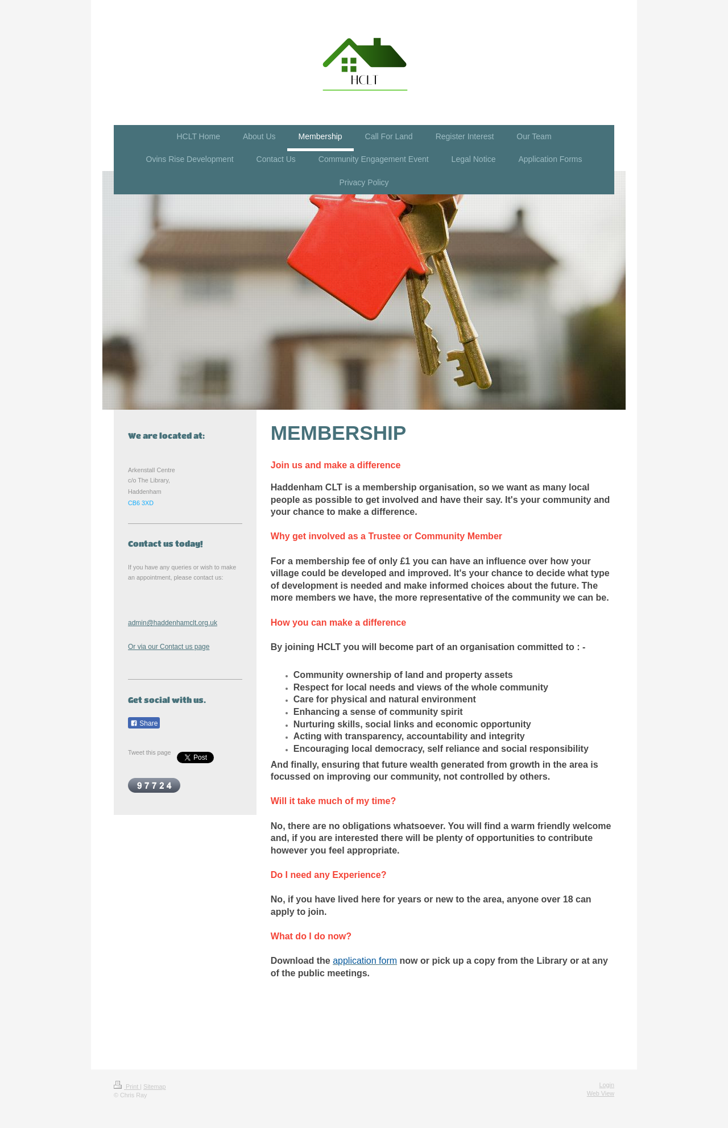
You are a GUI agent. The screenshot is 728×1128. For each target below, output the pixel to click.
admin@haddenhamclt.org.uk (172, 623)
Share (144, 723)
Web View (600, 1093)
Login (606, 1084)
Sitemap (154, 1086)
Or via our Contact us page (168, 647)
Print (127, 1086)
